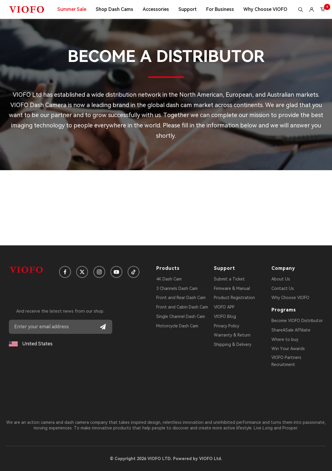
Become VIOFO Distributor (297, 320)
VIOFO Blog (225, 316)
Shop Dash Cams (114, 9)
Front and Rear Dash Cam (181, 297)
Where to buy (284, 339)
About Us (280, 279)
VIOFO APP (224, 307)
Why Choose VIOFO (265, 9)
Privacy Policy (226, 326)
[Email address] (60, 327)
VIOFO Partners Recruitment (286, 361)
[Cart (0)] (323, 9)
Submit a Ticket (229, 279)
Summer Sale (71, 9)
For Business (220, 9)
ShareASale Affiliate (290, 330)
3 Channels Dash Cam (177, 288)
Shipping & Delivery (232, 344)
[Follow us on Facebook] (65, 272)
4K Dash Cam (169, 279)
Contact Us (282, 288)
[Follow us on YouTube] (116, 272)
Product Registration (234, 297)
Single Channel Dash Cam (180, 316)
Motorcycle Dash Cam (177, 326)
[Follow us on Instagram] (99, 272)
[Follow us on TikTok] (133, 272)
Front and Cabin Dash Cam (182, 307)
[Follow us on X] (82, 272)
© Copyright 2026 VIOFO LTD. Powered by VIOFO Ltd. (166, 458)
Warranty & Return (232, 335)
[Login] (311, 9)
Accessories (156, 9)
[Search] (300, 9)
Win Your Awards (288, 348)
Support (187, 9)
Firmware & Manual (232, 288)
